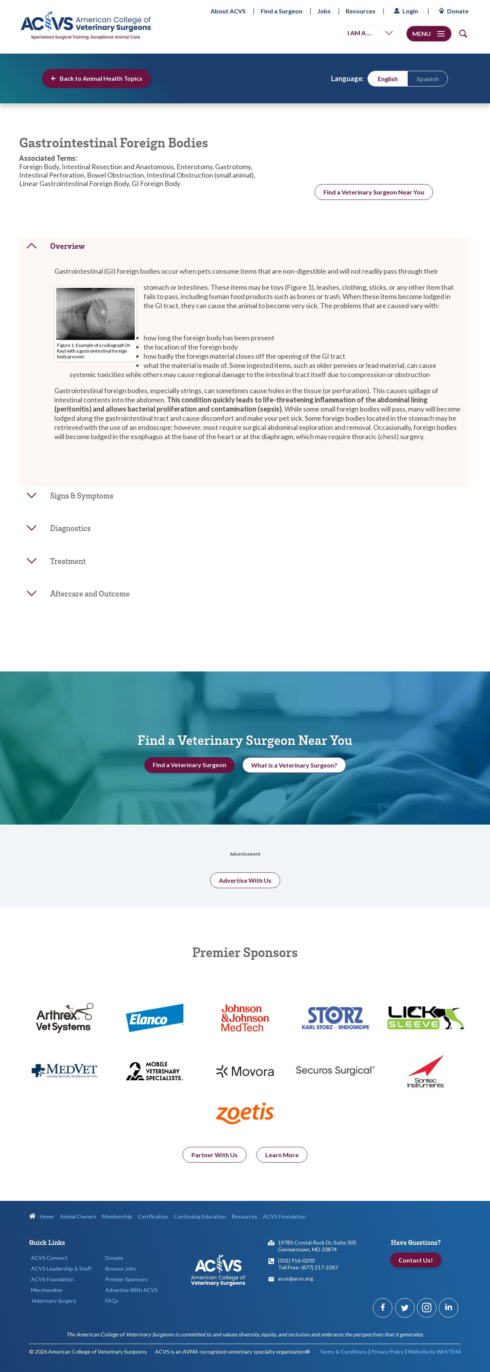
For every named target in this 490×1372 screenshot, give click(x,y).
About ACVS (228, 11)
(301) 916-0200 (296, 1260)
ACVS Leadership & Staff (61, 1268)
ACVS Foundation (284, 1216)
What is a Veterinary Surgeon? (294, 770)
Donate (453, 11)
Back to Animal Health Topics (96, 78)
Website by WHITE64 (434, 1351)
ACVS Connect (49, 1257)
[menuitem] (388, 78)
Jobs (324, 11)
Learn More (282, 1166)
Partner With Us (214, 1166)
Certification (153, 1216)
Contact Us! (416, 1260)
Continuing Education (200, 1216)
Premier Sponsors (126, 1279)
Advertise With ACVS (131, 1290)
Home (41, 1216)
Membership (117, 1216)
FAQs (112, 1300)
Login (405, 11)
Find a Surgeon (281, 11)
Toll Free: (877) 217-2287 (308, 1267)
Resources (361, 11)
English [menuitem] (388, 79)
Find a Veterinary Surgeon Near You (373, 192)
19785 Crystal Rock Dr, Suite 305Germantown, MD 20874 (317, 1246)
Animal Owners (78, 1216)
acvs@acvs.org (295, 1278)
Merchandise (46, 1290)
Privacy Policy (387, 1351)
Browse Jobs (120, 1268)
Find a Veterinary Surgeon (189, 770)
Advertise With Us (245, 892)
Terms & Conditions (343, 1351)
